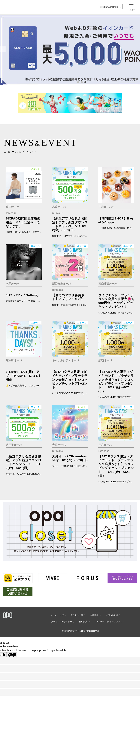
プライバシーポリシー (61, 621)
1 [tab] (78, 82)
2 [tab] (81, 82)
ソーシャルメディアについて (108, 621)
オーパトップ (57, 615)
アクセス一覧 (76, 615)
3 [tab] (85, 82)
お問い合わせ (111, 615)
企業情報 (94, 615)
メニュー (131, 10)
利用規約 (83, 621)
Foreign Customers (108, 7)
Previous (3, 49)
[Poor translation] (12, 654)
